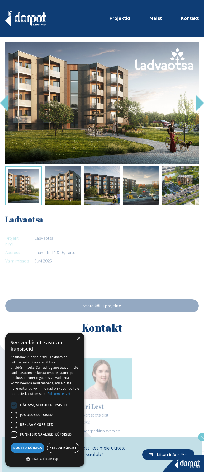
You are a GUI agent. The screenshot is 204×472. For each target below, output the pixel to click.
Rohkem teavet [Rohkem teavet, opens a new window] (58, 393)
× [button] (78, 338)
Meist (155, 18)
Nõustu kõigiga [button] (27, 448)
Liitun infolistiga (168, 454)
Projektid (120, 18)
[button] (45, 458)
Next (200, 103)
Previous (4, 103)
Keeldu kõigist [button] (63, 448)
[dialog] (44, 400)
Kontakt (190, 18)
